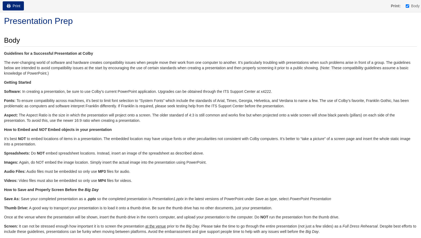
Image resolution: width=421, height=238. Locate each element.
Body (413, 6)
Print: (396, 6)
